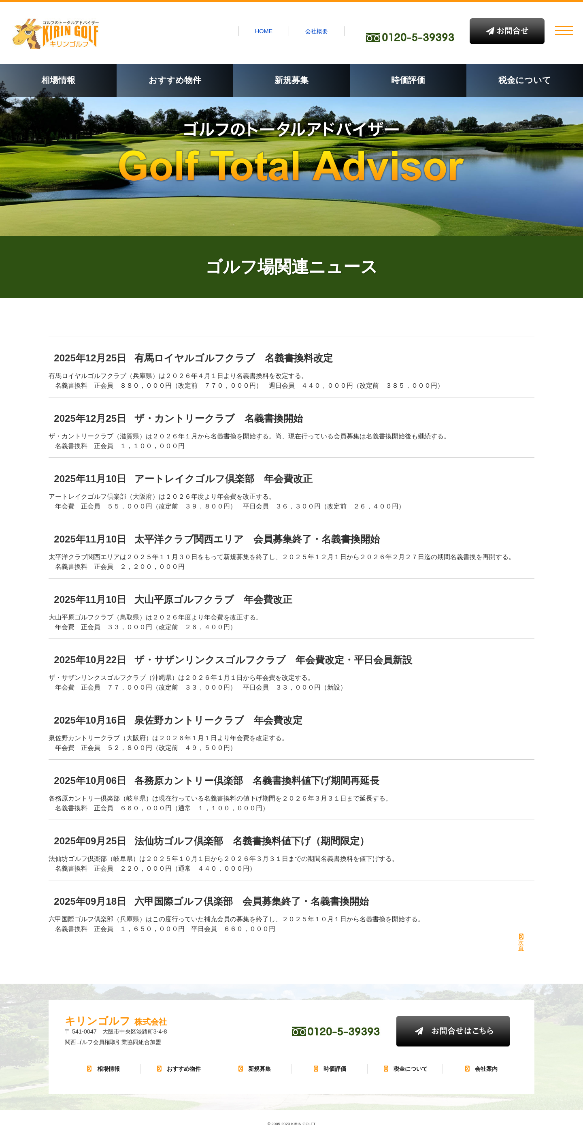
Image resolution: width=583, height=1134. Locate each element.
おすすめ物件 (175, 80)
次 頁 (521, 945)
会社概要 (316, 31)
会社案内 (481, 1069)
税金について (524, 80)
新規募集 (291, 80)
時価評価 (408, 80)
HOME (263, 31)
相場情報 (58, 80)
